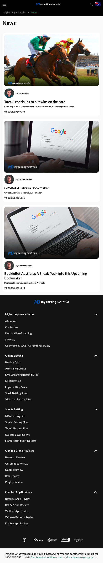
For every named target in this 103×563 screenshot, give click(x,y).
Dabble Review (14, 469)
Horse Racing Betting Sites (20, 440)
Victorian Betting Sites (18, 399)
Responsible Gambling (18, 333)
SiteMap (10, 339)
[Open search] (91, 4)
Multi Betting (13, 380)
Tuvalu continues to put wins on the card (34, 102)
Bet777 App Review (17, 504)
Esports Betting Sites (17, 434)
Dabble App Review (16, 523)
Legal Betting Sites (16, 387)
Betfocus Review (15, 457)
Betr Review (12, 475)
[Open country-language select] (97, 4)
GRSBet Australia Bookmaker (26, 188)
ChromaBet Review (16, 463)
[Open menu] (4, 4)
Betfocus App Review (17, 498)
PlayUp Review (14, 482)
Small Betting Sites (16, 393)
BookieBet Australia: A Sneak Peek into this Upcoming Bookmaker (45, 275)
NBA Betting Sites (15, 416)
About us (10, 320)
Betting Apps (13, 362)
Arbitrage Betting (15, 368)
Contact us (11, 327)
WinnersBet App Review (19, 517)
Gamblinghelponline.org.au (46, 557)
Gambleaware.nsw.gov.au (81, 557)
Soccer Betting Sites (16, 422)
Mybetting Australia (14, 12)
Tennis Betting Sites (16, 428)
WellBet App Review (17, 511)
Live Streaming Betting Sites (21, 374)
